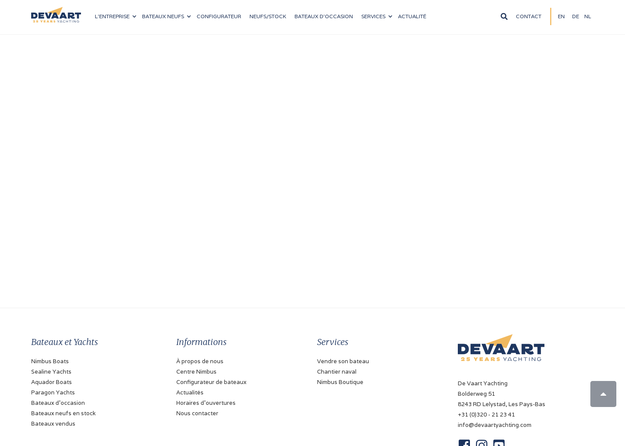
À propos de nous (199, 361)
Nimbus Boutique (340, 382)
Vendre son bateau (343, 361)
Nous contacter (197, 413)
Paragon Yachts (53, 392)
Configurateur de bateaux (211, 382)
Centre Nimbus (196, 371)
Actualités (190, 392)
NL (587, 16)
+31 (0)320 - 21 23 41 (486, 414)
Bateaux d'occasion (324, 16)
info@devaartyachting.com (494, 425)
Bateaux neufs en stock (63, 413)
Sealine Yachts (51, 371)
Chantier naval (336, 371)
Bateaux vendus (53, 423)
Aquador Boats (51, 382)
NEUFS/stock (267, 16)
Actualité (412, 16)
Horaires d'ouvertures (206, 403)
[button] (115, 16)
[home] (56, 11)
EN (561, 16)
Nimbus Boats (50, 361)
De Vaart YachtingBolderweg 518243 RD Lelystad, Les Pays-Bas (501, 394)
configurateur (219, 16)
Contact (528, 16)
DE (575, 16)
